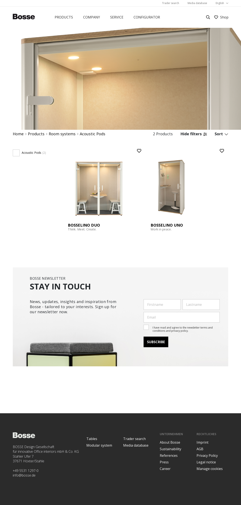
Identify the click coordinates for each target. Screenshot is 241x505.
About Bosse (170, 442)
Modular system (99, 445)
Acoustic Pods (92, 134)
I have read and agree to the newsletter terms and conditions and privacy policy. (183, 329)
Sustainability (170, 449)
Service (116, 17)
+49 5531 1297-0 (26, 470)
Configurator (147, 17)
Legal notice (206, 462)
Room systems (62, 134)
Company (91, 17)
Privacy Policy (207, 455)
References (169, 455)
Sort (221, 134)
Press (164, 462)
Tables (91, 438)
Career (165, 468)
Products (64, 17)
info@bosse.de (24, 475)
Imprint (202, 442)
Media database (197, 3)
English (220, 3)
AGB (200, 449)
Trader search (170, 3)
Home (18, 134)
